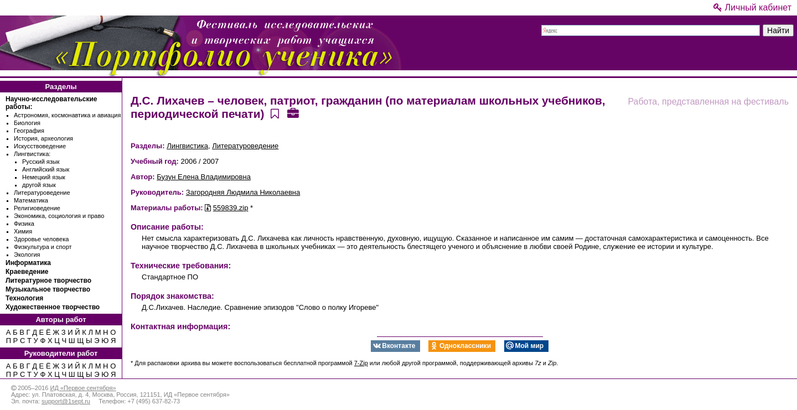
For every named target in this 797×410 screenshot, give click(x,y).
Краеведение (27, 272)
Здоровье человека (41, 239)
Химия (23, 231)
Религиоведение (37, 208)
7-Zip (361, 363)
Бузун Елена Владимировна (204, 177)
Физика (24, 223)
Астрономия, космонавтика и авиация (67, 115)
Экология (27, 254)
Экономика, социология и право (59, 215)
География (29, 130)
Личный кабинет (752, 7)
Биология (27, 123)
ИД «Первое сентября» (83, 388)
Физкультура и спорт (43, 246)
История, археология (43, 138)
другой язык (39, 184)
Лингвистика (187, 146)
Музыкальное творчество (48, 289)
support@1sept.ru (66, 401)
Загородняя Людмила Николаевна (243, 192)
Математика (31, 200)
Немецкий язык (43, 177)
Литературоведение (42, 192)
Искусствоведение (40, 146)
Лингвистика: (32, 153)
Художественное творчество (53, 307)
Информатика (28, 263)
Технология (24, 298)
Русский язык (41, 161)
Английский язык (45, 169)
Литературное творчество (48, 280)
